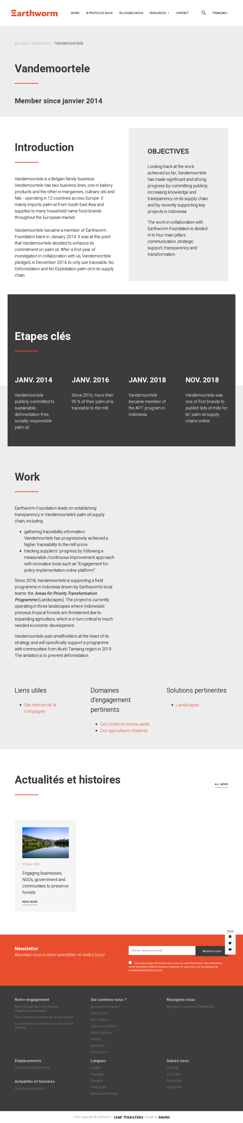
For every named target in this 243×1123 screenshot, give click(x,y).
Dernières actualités (29, 1088)
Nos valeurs (99, 1019)
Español (97, 1080)
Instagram (174, 1087)
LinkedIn (173, 1067)
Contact (182, 13)
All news (221, 784)
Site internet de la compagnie (40, 708)
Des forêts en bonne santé (125, 724)
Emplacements (28, 1061)
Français (219, 13)
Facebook (174, 1080)
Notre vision (100, 1013)
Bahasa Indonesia (104, 1093)
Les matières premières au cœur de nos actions (44, 1025)
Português (98, 1087)
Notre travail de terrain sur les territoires (44, 1017)
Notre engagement (32, 1000)
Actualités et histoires (35, 1081)
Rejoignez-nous (131, 13)
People (96, 1039)
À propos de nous (99, 13)
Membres (41, 43)
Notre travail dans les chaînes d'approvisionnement (37, 1008)
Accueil (21, 43)
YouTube (173, 1074)
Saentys (164, 1117)
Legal (118, 1117)
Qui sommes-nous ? (108, 1000)
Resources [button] (158, 13)
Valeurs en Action (104, 1026)
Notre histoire (101, 1032)
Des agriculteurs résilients (124, 731)
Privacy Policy (133, 1117)
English (96, 1067)
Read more (29, 902)
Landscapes (187, 705)
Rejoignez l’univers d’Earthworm (191, 1006)
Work (75, 13)
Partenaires (99, 1052)
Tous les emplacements (32, 1067)
